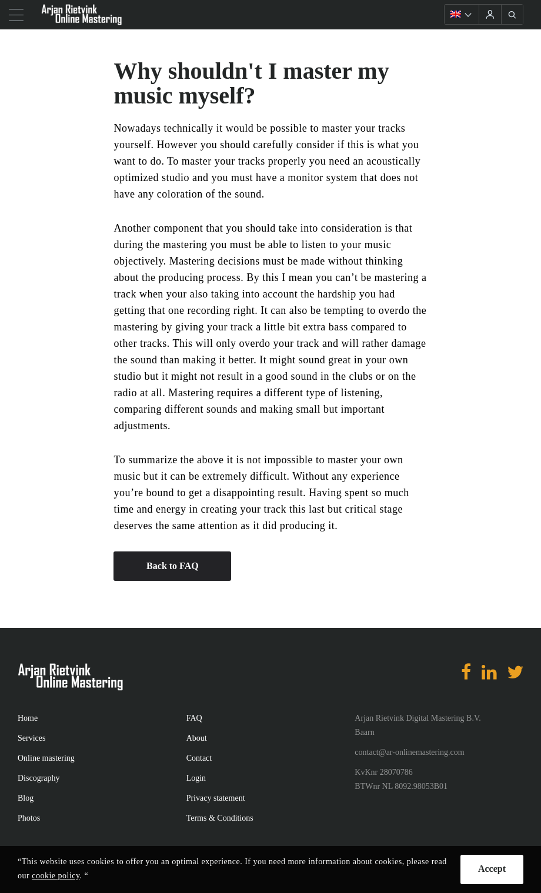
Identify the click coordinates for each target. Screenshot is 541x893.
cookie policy (55, 875)
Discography (39, 778)
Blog (26, 798)
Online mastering (46, 758)
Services (31, 738)
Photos (29, 818)
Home (28, 718)
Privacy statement (215, 798)
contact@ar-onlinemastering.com (409, 752)
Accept (492, 869)
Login (196, 778)
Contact (199, 758)
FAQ (194, 718)
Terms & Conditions (219, 818)
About (196, 738)
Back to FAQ (172, 566)
